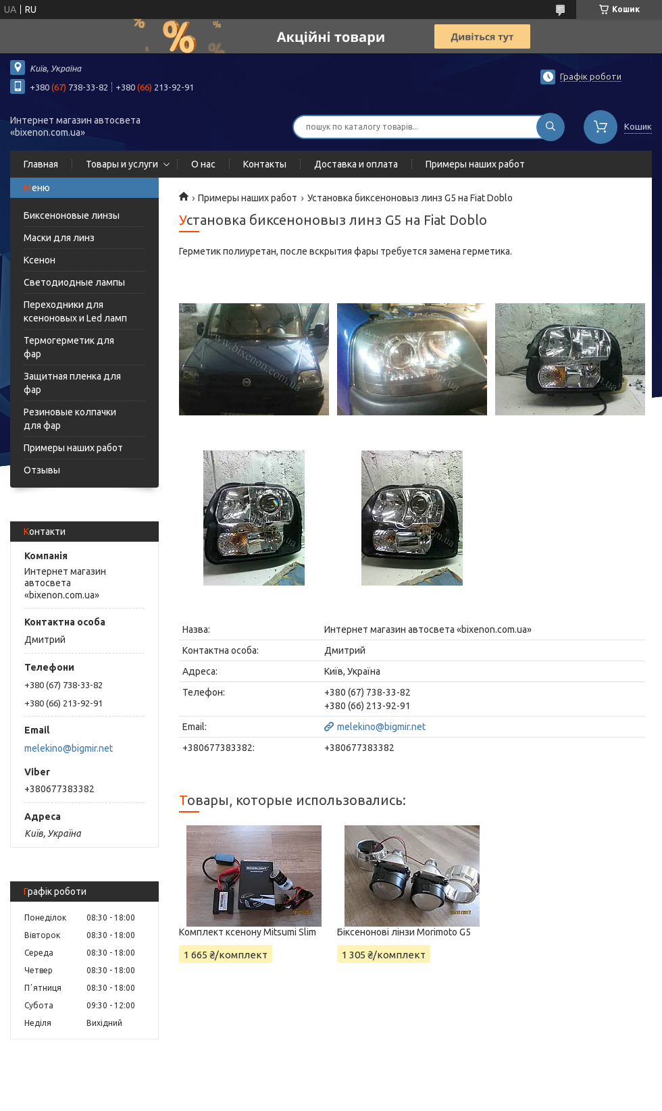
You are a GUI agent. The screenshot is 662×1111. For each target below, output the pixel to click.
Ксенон (39, 260)
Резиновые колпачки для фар (70, 419)
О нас (203, 164)
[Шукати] (550, 127)
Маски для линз (59, 237)
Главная (41, 164)
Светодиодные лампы (74, 282)
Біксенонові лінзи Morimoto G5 (404, 932)
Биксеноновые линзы (72, 215)
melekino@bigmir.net (68, 748)
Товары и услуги (122, 164)
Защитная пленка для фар (72, 383)
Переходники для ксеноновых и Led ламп (75, 311)
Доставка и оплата (356, 164)
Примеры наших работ (475, 164)
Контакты (264, 164)
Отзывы (42, 470)
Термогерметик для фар (69, 347)
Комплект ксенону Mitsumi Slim (247, 932)
